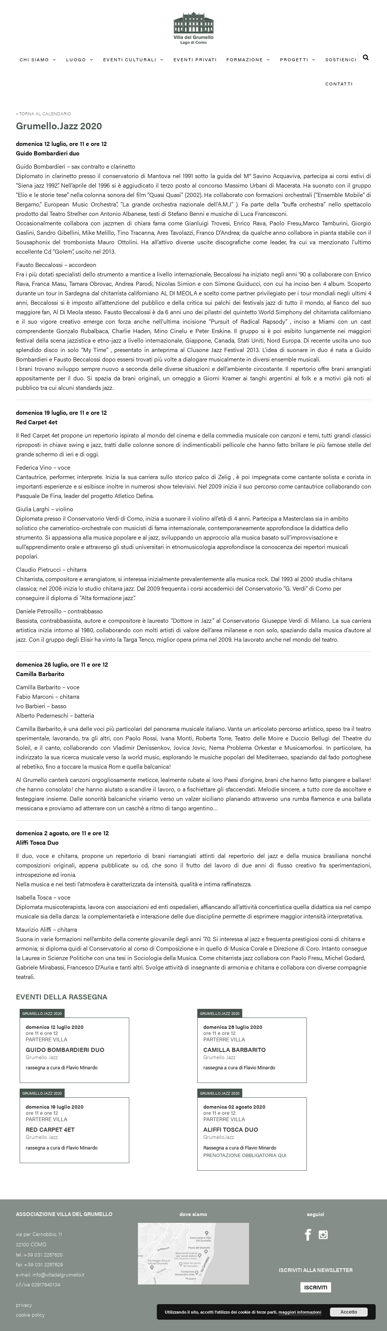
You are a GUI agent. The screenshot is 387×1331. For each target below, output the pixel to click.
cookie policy (30, 1314)
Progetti (294, 59)
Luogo (76, 59)
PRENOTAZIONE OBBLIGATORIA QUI (244, 1155)
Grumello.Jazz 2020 (42, 1013)
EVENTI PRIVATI (195, 59)
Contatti (339, 83)
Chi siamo (34, 59)
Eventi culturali (129, 59)
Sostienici (341, 59)
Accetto (349, 1312)
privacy (24, 1304)
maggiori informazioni (300, 1312)
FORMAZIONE (244, 59)
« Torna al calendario (43, 113)
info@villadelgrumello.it (58, 1274)
